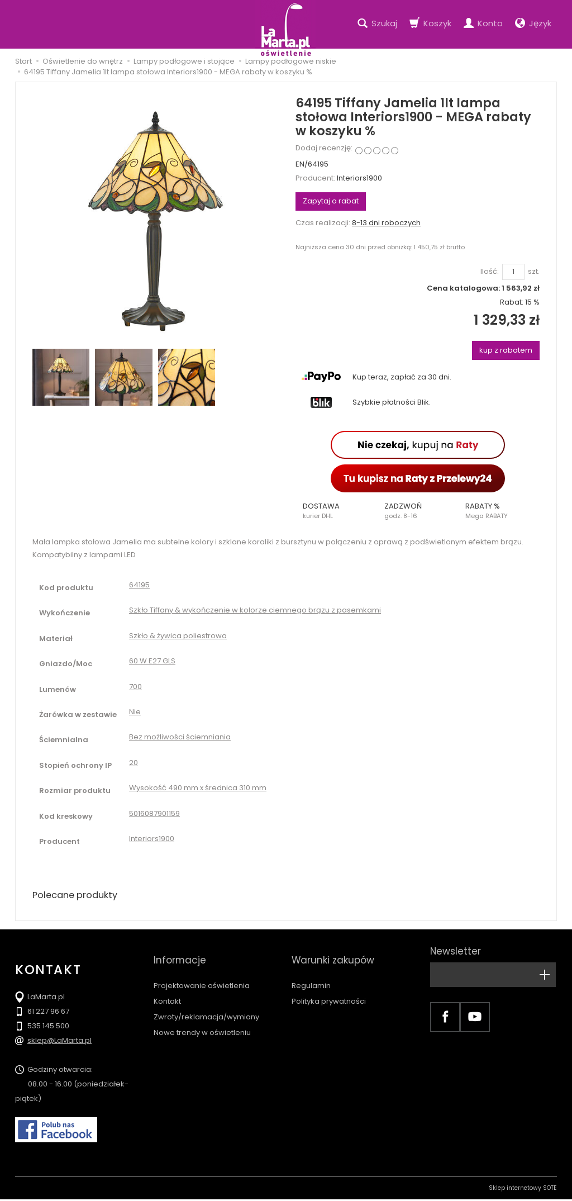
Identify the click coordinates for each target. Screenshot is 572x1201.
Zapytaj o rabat (331, 201)
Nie (135, 711)
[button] (336, 511)
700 (135, 686)
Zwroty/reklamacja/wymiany (206, 1003)
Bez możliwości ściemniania (180, 737)
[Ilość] (513, 272)
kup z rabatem (505, 350)
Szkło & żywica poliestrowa (178, 635)
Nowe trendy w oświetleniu (202, 1018)
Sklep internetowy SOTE (523, 1189)
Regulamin (311, 971)
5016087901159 (154, 813)
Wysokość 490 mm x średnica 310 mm (197, 787)
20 (133, 762)
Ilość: (489, 272)
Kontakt (167, 987)
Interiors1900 (359, 178)
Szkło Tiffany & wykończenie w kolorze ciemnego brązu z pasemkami (255, 610)
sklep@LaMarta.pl (59, 1042)
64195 (139, 585)
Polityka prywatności (329, 987)
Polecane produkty (79, 896)
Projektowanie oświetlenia (202, 971)
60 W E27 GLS (152, 661)
